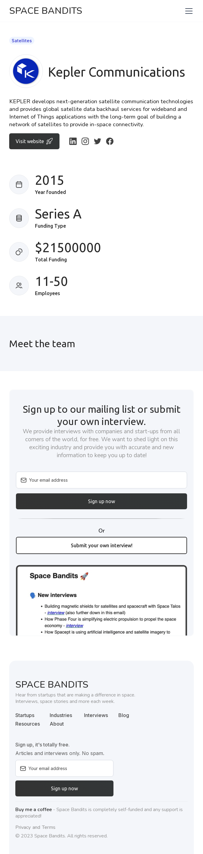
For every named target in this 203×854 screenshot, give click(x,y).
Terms (49, 827)
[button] (188, 11)
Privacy (23, 827)
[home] (45, 11)
